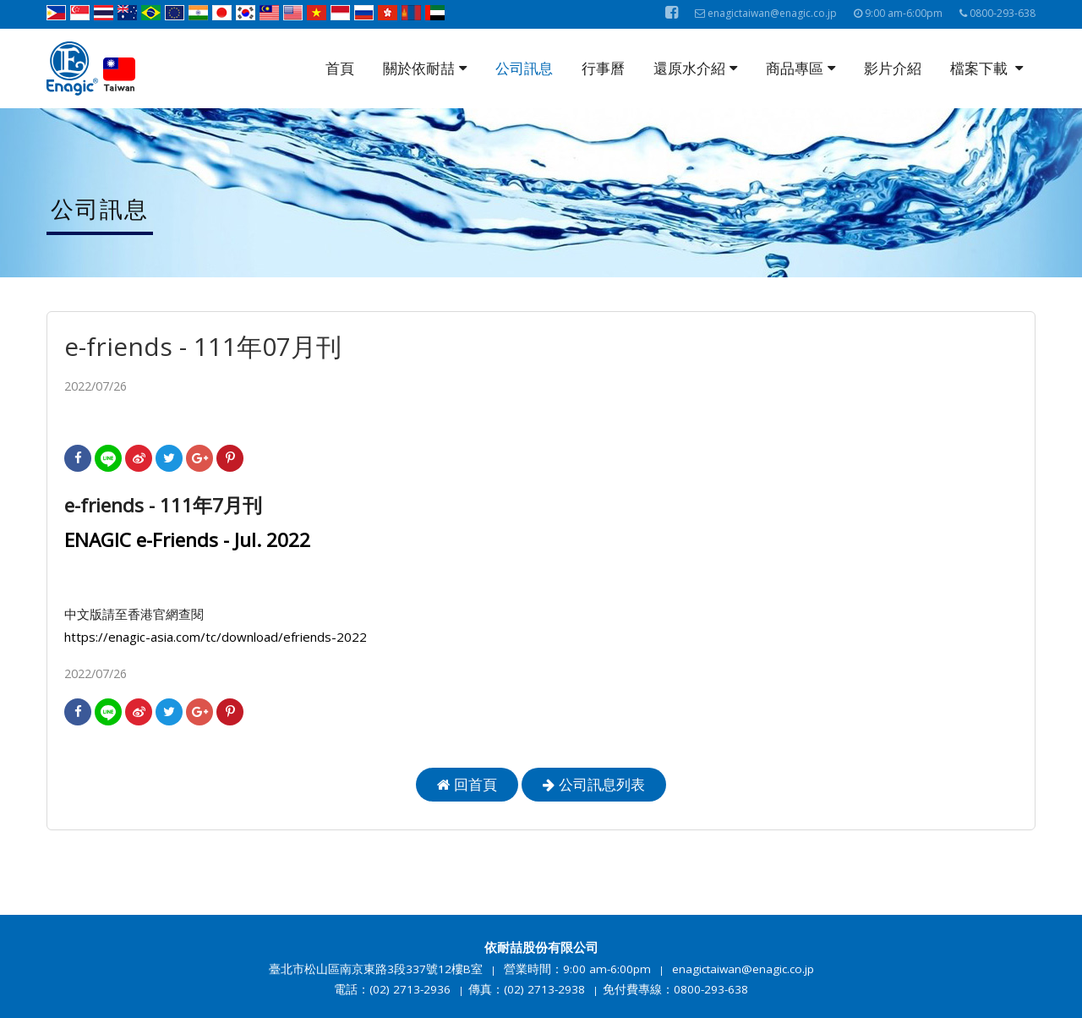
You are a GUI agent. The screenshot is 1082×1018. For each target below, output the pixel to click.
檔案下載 (986, 68)
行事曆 (603, 68)
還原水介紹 (695, 68)
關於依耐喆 (425, 68)
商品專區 (800, 68)
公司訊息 (524, 68)
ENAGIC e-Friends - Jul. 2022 (187, 540)
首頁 (339, 68)
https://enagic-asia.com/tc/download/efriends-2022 (215, 636)
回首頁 (467, 784)
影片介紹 (892, 68)
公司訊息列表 (594, 784)
